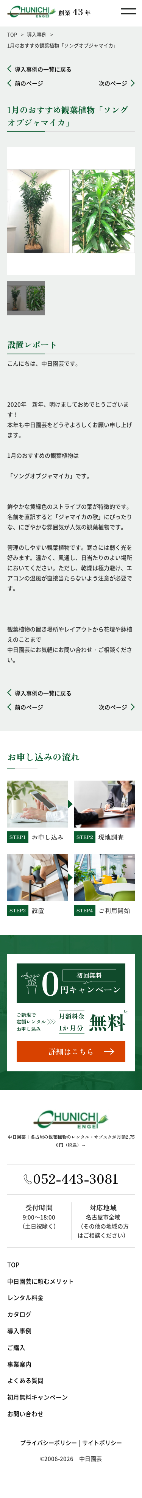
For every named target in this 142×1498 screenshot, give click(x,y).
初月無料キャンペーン (37, 1398)
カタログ (19, 1315)
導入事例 (37, 34)
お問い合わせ (25, 1415)
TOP (12, 34)
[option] (71, 211)
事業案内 (19, 1365)
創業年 (74, 11)
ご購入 (16, 1348)
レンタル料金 (25, 1298)
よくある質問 (25, 1381)
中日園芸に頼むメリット (40, 1282)
